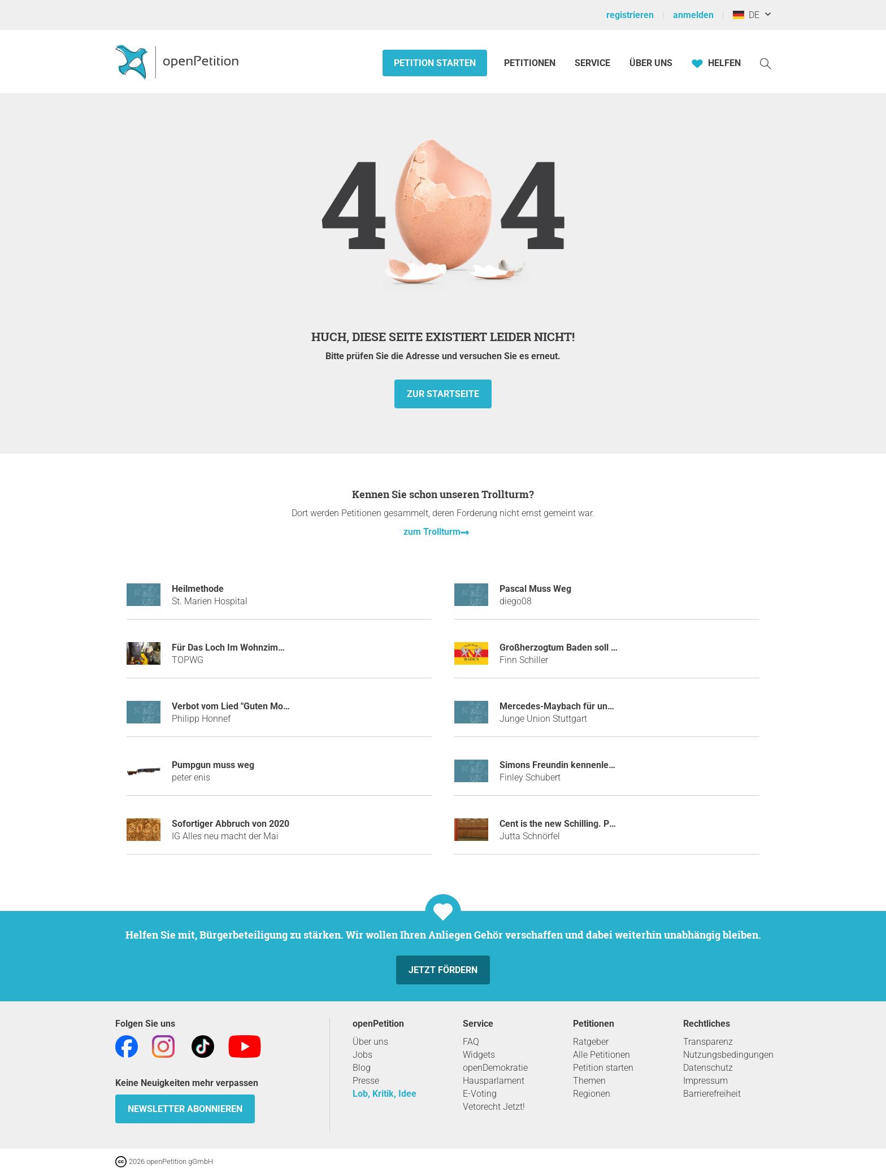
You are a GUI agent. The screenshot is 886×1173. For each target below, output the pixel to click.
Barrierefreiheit (712, 1093)
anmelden (693, 15)
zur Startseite (443, 394)
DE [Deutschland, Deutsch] (746, 15)
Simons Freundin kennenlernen (563, 765)
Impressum (705, 1080)
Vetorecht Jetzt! (494, 1106)
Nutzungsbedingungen (728, 1054)
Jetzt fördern (443, 970)
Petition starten (435, 63)
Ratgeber (591, 1041)
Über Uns (650, 63)
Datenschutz (708, 1067)
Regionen (591, 1093)
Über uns (370, 1041)
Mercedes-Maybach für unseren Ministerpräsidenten (607, 706)
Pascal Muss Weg (535, 588)
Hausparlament (493, 1080)
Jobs (362, 1054)
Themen (589, 1080)
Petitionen (531, 63)
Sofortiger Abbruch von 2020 (230, 823)
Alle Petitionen (601, 1054)
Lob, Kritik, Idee (384, 1093)
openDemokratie (495, 1067)
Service (592, 63)
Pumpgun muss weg (213, 765)
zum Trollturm (432, 531)
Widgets (479, 1054)
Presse (366, 1080)
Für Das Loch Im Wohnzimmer (233, 647)
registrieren (630, 15)
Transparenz (708, 1041)
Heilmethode (198, 588)
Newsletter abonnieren (185, 1109)
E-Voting (480, 1093)
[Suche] (765, 62)
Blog (362, 1067)
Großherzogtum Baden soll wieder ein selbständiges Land (617, 647)
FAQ (471, 1041)
